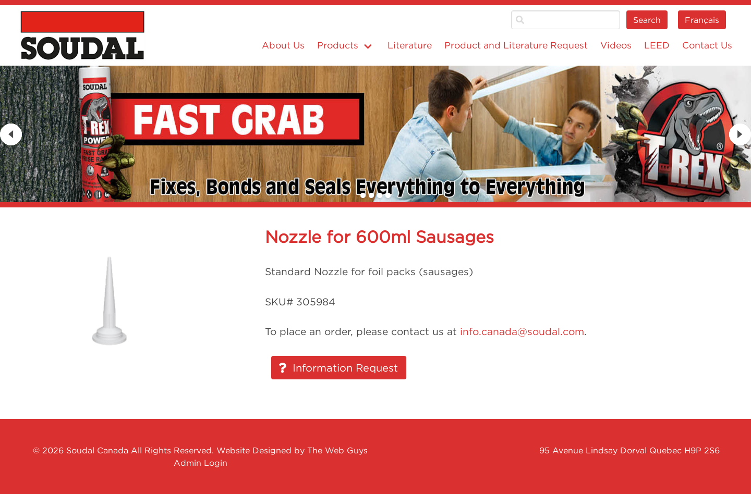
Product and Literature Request (516, 45)
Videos (616, 45)
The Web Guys (337, 450)
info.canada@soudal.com (522, 331)
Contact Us (707, 45)
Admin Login (200, 462)
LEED (657, 45)
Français (702, 19)
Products (337, 45)
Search (647, 19)
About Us (283, 45)
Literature (409, 45)
